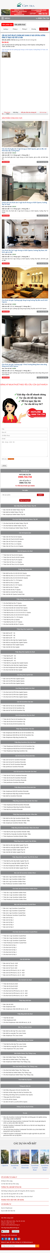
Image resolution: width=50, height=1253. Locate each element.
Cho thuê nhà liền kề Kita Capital (12, 672)
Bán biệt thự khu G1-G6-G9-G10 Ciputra (15, 576)
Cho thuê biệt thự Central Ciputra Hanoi (14, 608)
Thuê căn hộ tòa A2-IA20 (10, 989)
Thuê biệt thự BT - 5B (9, 661)
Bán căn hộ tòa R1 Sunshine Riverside (14, 762)
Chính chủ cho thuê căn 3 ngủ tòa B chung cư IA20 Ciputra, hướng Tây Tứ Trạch (24, 203)
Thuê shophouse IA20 (9, 1023)
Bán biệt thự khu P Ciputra (11, 590)
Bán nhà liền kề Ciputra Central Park (13, 597)
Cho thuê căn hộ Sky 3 (9, 952)
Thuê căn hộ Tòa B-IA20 (10, 991)
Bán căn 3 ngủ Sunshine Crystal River (14, 913)
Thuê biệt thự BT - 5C (9, 663)
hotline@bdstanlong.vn (12, 1228)
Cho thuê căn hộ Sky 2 (9, 950)
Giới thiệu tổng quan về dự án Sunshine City (16, 1093)
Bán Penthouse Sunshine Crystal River (14, 918)
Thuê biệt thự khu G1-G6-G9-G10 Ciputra (15, 613)
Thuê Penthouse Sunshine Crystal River (14, 945)
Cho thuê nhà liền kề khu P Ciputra (13, 627)
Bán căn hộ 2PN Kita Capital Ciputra (13, 681)
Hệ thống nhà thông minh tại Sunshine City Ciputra (18, 1097)
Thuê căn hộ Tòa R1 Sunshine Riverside (15, 778)
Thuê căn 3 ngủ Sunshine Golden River (14, 897)
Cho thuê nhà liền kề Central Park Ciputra (15, 610)
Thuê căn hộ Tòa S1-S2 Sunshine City (14, 722)
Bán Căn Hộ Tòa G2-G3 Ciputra (12, 539)
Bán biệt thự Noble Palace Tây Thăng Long (15, 1062)
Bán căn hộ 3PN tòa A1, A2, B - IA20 (13, 975)
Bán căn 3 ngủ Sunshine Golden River (14, 882)
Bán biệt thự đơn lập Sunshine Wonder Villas (16, 821)
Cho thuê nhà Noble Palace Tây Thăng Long (16, 1073)
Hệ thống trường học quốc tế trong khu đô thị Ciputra (18, 1194)
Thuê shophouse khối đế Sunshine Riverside (16, 807)
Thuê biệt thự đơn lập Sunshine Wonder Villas (16, 834)
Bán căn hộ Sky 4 (8, 927)
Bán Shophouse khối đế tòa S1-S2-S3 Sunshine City (18, 735)
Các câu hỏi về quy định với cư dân (12, 1196)
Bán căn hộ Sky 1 (8, 920)
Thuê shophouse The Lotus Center (13, 1051)
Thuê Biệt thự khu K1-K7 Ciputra (12, 624)
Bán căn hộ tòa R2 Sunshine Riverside (14, 765)
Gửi (37, 1249)
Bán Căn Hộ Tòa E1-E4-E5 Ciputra (13, 542)
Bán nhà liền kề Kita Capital (11, 650)
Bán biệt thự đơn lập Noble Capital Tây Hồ (15, 848)
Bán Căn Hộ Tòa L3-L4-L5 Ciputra (13, 549)
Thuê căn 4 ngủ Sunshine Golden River (14, 900)
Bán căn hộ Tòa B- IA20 (10, 971)
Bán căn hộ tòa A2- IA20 (10, 968)
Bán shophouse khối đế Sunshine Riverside (15, 794)
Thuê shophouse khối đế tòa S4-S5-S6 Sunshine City (18, 751)
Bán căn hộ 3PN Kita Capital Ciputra (13, 684)
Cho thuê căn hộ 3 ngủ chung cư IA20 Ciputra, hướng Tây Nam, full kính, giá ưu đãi (24, 251)
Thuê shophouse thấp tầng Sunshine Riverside (16, 810)
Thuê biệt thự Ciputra (25, 1082)
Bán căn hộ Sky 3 (8, 925)
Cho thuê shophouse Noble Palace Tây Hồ (15, 531)
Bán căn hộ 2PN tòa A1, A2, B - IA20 (13, 973)
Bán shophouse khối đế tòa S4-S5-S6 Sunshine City (18, 738)
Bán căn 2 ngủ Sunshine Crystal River (14, 911)
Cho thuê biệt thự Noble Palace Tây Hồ (14, 528)
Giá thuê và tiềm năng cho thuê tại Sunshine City (17, 1095)
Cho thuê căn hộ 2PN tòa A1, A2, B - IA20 (15, 993)
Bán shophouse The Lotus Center (13, 1038)
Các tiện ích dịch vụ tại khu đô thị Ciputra (15, 1104)
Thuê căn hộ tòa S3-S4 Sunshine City (14, 724)
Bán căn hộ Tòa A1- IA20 (10, 966)
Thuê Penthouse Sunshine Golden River (15, 902)
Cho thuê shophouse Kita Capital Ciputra (15, 670)
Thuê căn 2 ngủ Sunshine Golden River (14, 895)
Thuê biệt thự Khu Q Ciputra (11, 622)
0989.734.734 (42, 18)
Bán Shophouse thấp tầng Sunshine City (15, 740)
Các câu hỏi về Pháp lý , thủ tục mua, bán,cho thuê (17, 1199)
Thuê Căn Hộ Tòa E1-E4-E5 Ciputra (13, 560)
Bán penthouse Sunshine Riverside (13, 769)
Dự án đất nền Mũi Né (8, 1213)
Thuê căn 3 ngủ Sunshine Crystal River (14, 941)
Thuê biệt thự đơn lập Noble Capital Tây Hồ (15, 864)
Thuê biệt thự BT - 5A (9, 658)
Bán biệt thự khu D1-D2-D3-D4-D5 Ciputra (15, 580)
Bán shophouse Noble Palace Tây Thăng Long (16, 1064)
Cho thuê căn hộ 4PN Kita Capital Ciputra (15, 699)
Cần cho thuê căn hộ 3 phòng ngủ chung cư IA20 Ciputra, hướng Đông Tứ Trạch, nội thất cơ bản (25, 53)
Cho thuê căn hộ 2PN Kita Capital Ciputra (15, 695)
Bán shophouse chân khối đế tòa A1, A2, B (15, 1012)
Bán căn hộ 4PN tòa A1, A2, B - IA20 (13, 978)
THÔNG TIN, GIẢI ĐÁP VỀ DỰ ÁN (11, 1190)
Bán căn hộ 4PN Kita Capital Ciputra (13, 686)
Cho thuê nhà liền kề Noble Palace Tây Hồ (15, 526)
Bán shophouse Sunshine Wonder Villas (14, 825)
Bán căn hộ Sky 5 (8, 930)
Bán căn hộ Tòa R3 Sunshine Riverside (14, 767)
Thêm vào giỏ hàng (42, 162)
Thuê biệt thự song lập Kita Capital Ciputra (15, 665)
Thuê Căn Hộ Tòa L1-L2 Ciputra (12, 565)
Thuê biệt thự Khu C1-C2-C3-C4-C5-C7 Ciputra (17, 615)
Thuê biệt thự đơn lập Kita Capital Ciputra (15, 668)
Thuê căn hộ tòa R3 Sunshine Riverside (14, 783)
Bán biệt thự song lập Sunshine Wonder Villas (16, 823)
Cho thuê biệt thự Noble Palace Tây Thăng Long (17, 1075)
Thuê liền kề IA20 (8, 1020)
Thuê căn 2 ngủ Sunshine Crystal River (14, 938)
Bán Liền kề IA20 (8, 1007)
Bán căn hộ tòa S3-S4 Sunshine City (13, 711)
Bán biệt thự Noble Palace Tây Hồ (13, 515)
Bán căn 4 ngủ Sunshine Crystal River (14, 916)
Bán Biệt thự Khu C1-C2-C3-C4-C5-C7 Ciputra (16, 578)
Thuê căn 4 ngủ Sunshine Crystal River (14, 943)
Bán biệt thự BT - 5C (9, 640)
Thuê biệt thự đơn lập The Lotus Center (14, 1047)
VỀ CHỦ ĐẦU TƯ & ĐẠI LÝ (9, 1180)
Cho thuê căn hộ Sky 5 (9, 957)
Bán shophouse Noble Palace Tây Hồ (14, 517)
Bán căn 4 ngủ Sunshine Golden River (14, 884)
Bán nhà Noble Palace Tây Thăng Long (14, 1060)
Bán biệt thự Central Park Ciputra (12, 595)
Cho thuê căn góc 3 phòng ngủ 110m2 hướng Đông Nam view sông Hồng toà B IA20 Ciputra (24, 365)
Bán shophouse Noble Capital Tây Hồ (14, 852)
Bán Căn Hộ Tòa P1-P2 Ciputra (12, 544)
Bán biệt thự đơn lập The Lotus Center (14, 1034)
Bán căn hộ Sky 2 (8, 923)
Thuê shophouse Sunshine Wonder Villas (15, 839)
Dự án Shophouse (6, 1211)
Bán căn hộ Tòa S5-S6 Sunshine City (14, 713)
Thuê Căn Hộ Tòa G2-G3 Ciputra (12, 558)
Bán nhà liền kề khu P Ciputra (11, 592)
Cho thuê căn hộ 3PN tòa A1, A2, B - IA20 (15, 996)
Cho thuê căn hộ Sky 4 (9, 955)
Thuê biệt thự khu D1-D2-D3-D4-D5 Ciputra (15, 617)
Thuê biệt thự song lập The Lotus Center (15, 1049)
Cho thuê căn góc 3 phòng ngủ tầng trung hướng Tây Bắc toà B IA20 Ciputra (25, 301)
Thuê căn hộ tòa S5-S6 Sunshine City (14, 726)
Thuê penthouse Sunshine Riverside (13, 785)
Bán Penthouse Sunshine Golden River (14, 886)
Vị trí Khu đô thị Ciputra (10, 1102)
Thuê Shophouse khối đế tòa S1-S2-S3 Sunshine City (18, 749)
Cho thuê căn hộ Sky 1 (9, 948)
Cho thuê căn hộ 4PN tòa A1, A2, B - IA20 (15, 998)
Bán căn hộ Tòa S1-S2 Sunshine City (14, 708)
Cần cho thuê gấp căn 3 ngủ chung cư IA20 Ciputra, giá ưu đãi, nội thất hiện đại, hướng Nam (24, 150)
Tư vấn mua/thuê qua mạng (25, 488)
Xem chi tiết (6, 162)
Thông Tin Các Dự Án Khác (25, 1109)
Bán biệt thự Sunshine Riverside (12, 798)
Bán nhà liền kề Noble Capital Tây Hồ (14, 855)
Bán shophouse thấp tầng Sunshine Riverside (16, 796)
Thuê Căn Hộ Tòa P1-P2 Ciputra (12, 562)
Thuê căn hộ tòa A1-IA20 (10, 986)
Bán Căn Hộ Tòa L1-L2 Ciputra (12, 546)
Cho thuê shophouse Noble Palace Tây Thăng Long (18, 1077)
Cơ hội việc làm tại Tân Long (10, 1186)
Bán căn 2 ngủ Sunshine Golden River (14, 879)
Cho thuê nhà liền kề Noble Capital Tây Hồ (15, 871)
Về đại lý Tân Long (6, 1184)
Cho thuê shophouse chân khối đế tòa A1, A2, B (17, 1025)
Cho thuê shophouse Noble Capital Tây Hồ (15, 868)
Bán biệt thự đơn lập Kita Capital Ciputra (15, 643)
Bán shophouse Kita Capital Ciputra (13, 647)
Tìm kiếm (43, 29)
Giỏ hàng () (26, 503)
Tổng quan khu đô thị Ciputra (11, 1100)
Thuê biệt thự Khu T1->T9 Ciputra (13, 620)
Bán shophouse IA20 (9, 1009)
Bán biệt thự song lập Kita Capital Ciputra (15, 645)
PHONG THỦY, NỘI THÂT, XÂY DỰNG (12, 1202)
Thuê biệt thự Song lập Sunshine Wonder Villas (17, 837)
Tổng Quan (7, 112)
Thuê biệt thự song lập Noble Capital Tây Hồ (16, 866)
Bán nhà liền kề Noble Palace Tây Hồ (14, 512)
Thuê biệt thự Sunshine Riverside (13, 812)
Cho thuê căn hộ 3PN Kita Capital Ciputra (15, 697)
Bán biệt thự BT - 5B (9, 638)
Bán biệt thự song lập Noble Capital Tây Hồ (15, 850)
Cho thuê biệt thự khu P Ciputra (12, 606)
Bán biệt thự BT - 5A (9, 636)
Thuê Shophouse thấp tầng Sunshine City (15, 753)
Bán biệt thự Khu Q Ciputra (11, 585)
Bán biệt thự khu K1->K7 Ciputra (12, 588)
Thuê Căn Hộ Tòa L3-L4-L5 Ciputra (13, 567)
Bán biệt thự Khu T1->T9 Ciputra (12, 583)
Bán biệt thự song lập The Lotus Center (14, 1036)
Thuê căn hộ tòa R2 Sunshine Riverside (14, 780)
